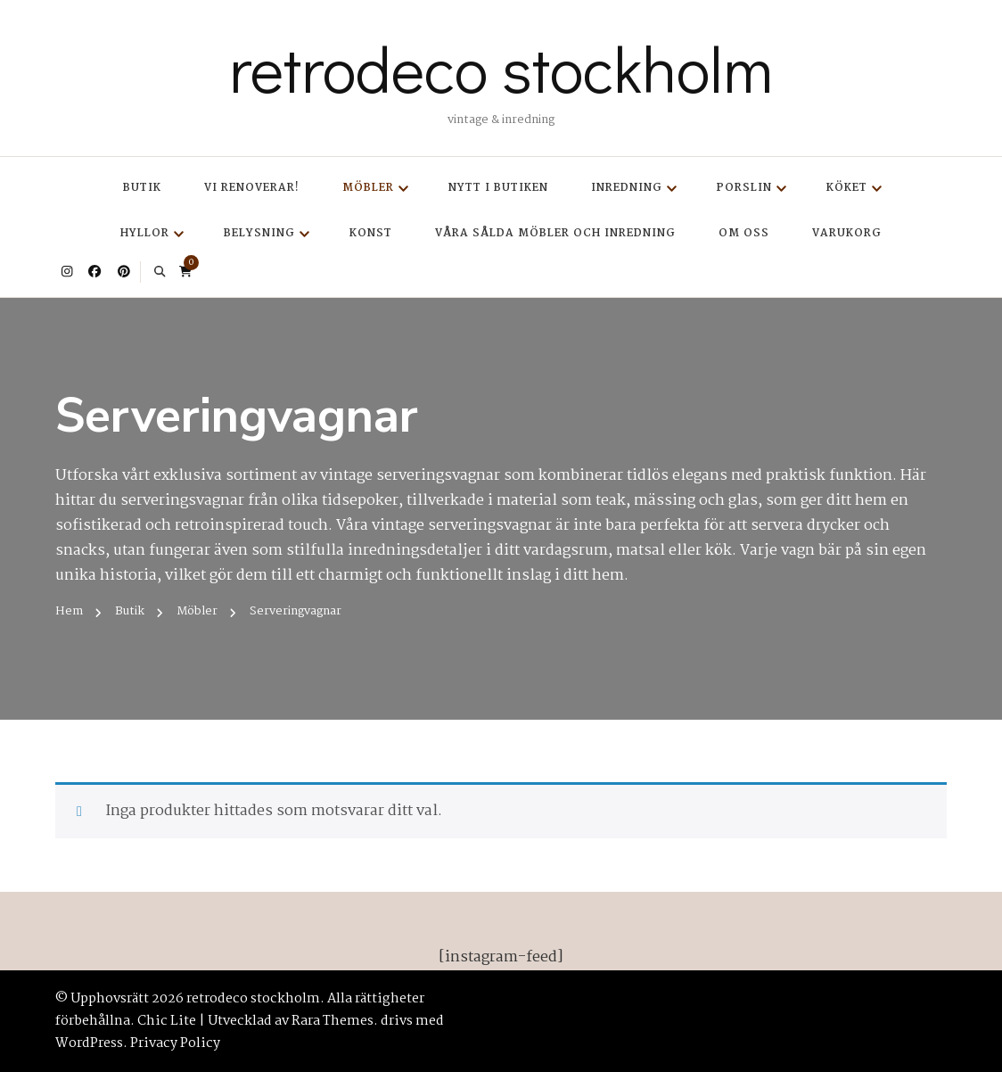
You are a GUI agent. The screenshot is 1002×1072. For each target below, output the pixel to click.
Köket (846, 187)
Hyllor (144, 233)
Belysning (259, 233)
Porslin (744, 187)
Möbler (368, 187)
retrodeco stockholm (501, 68)
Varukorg (847, 233)
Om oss (744, 233)
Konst (370, 233)
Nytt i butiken (498, 187)
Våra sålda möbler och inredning (555, 233)
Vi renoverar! (252, 187)
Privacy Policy (175, 1043)
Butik (142, 187)
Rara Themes (333, 1021)
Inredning (626, 187)
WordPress (89, 1043)
